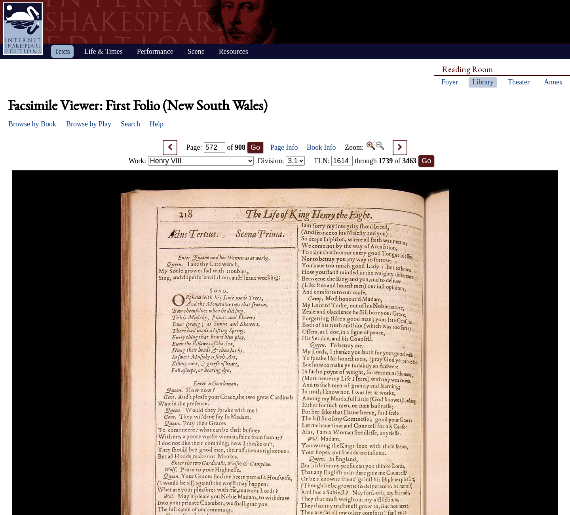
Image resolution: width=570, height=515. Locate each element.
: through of (365, 161)
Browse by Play (88, 124)
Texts (62, 51)
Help (156, 124)
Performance (155, 51)
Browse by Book (32, 124)
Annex (553, 82)
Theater (519, 82)
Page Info (284, 147)
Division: (281, 161)
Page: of (216, 147)
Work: (191, 161)
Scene (196, 51)
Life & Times (103, 51)
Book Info (321, 147)
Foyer (449, 82)
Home (23, 28)
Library (483, 82)
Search (130, 124)
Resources (233, 51)
